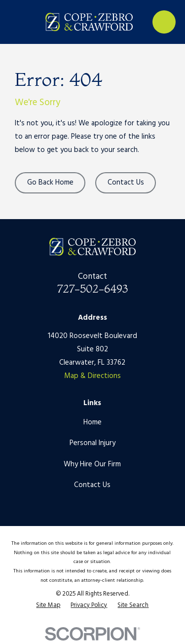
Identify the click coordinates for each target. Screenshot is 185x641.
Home (92, 422)
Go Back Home (50, 183)
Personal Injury (92, 443)
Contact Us (126, 183)
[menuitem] (48, 606)
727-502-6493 (92, 289)
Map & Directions (92, 376)
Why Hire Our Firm (92, 464)
